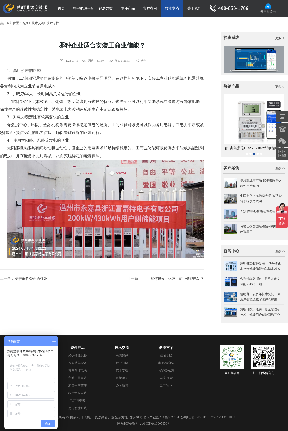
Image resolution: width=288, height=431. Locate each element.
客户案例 (150, 8)
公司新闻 (122, 385)
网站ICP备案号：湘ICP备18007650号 (144, 423)
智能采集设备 (77, 363)
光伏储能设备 (77, 355)
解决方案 (106, 8)
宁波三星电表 (77, 378)
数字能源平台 (83, 8)
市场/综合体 (166, 363)
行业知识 (122, 363)
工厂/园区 (166, 385)
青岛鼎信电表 (77, 370)
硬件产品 (128, 8)
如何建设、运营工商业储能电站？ (177, 279)
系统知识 (122, 355)
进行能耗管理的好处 (31, 279)
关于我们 (194, 8)
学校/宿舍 (166, 378)
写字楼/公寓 (166, 370)
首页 (61, 8)
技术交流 (172, 8)
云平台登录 (268, 8)
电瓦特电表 (77, 400)
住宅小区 (166, 355)
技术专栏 (53, 23)
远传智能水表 (77, 408)
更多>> (280, 38)
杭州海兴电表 (77, 393)
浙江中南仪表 (77, 385)
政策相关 (122, 378)
